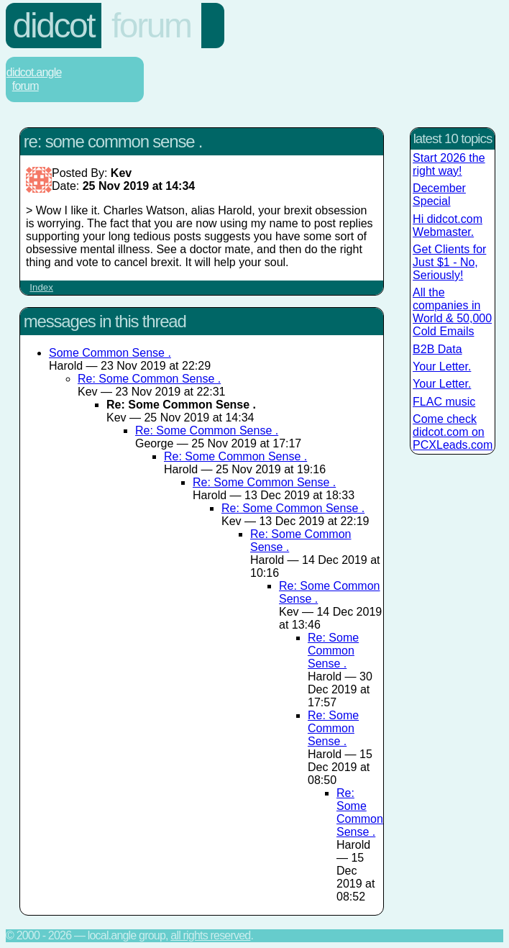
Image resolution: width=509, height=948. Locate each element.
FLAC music (444, 402)
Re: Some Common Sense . (149, 379)
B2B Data (437, 349)
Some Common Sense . (110, 353)
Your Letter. (442, 366)
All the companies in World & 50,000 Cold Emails (452, 311)
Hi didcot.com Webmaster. (447, 225)
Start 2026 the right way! (449, 164)
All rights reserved (210, 935)
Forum (151, 25)
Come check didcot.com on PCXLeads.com (452, 432)
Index (41, 287)
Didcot (54, 25)
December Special (439, 194)
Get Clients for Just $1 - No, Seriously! (449, 262)
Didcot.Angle (34, 72)
